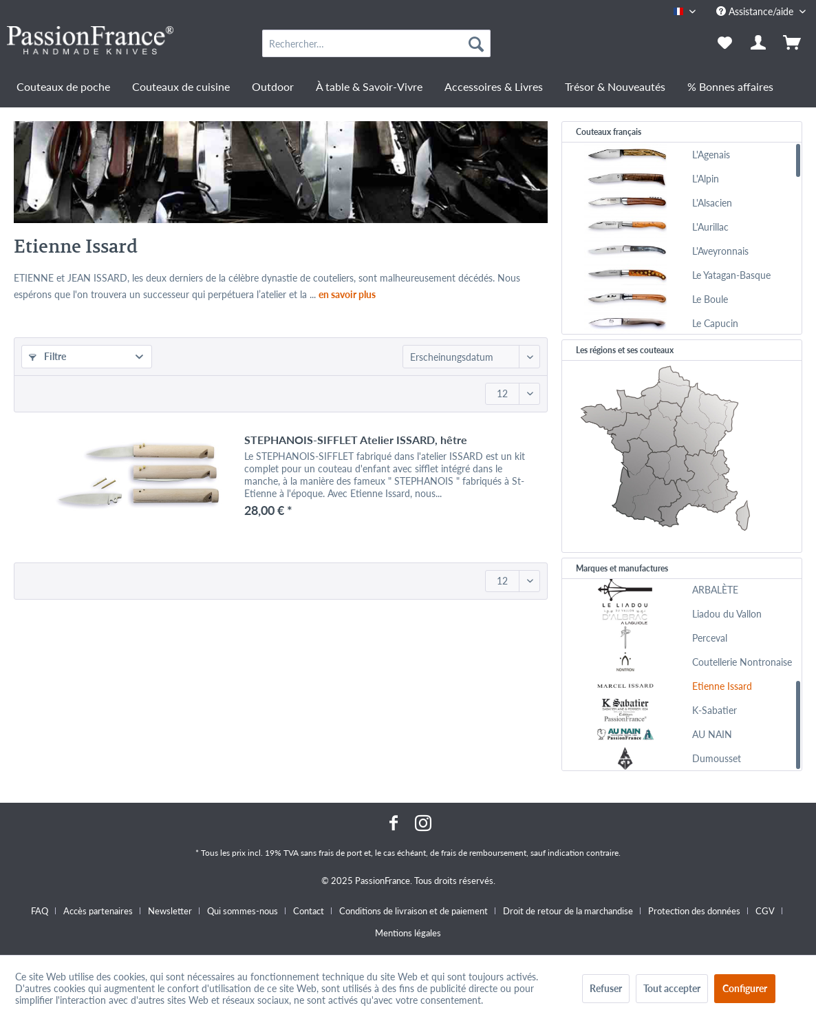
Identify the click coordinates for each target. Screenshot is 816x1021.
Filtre (47, 356)
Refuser (606, 988)
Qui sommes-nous (242, 910)
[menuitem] (376, 43)
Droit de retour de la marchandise (568, 910)
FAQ (39, 910)
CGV (765, 910)
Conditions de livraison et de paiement (413, 910)
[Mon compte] (759, 43)
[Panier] (793, 43)
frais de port (340, 853)
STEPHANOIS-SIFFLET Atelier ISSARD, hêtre (355, 439)
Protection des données (694, 910)
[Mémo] (725, 43)
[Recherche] (476, 43)
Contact (308, 910)
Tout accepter (671, 988)
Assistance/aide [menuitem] (756, 11)
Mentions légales (408, 932)
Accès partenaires (98, 910)
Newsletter (170, 910)
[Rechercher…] (376, 43)
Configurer (744, 988)
